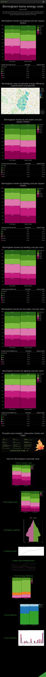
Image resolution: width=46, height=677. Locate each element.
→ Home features (23, 615)
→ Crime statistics (23, 638)
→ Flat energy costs (23, 502)
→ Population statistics (23, 530)
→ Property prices (23, 551)
